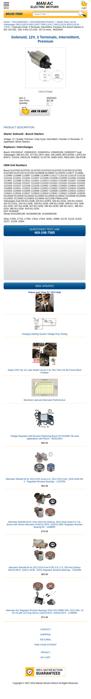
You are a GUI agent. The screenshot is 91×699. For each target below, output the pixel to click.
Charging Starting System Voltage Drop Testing (45, 334)
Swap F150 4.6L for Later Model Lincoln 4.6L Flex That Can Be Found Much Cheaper (44, 371)
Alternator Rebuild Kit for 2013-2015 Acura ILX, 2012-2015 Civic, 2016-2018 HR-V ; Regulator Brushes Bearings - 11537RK (45, 480)
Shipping (45, 634)
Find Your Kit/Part (45, 645)
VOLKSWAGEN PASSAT (42, 22)
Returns (45, 639)
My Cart (45, 657)
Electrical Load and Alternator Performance (45, 400)
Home (6, 22)
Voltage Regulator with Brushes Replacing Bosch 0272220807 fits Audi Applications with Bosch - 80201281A (44, 437)
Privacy (45, 652)
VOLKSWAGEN (19, 22)
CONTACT (45, 629)
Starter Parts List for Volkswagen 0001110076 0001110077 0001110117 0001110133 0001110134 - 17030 (42, 24)
